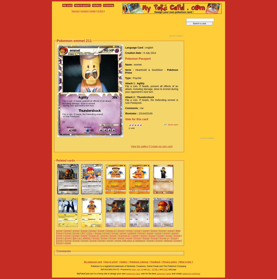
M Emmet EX (124, 235)
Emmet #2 (111, 230)
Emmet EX (94, 235)
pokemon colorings (191, 273)
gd (142, 270)
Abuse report (173, 125)
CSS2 (165, 270)
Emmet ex (164, 238)
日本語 (100, 11)
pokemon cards (164, 273)
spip (148, 270)
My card (67, 5)
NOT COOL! (87, 233)
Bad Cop (77, 238)
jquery (133, 270)
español (84, 11)
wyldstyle (132, 233)
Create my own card (161, 146)
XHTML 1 (155, 270)
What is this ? (186, 262)
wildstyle (87, 238)
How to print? (82, 5)
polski (92, 11)
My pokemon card (93, 262)
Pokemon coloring (139, 262)
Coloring (108, 5)
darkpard (168, 240)
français (75, 11)
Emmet (67, 230)
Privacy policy (170, 262)
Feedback (155, 262)
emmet (59, 230)
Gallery (97, 5)
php (138, 270)
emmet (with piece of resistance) (130, 240)
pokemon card (133, 273)
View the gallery (139, 146)
